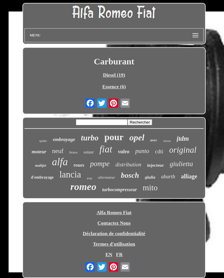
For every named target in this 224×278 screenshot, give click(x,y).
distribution (128, 164)
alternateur (106, 177)
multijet (40, 165)
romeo (83, 186)
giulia (150, 177)
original (182, 149)
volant (88, 152)
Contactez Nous (114, 223)
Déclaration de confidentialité (114, 233)
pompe (100, 164)
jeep (89, 178)
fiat (105, 149)
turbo (90, 137)
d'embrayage (42, 177)
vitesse (167, 140)
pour (114, 137)
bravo (73, 152)
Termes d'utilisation (114, 244)
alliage (189, 176)
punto (142, 150)
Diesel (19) (114, 75)
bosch (130, 175)
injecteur (155, 165)
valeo (124, 151)
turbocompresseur (119, 189)
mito (150, 187)
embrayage (64, 139)
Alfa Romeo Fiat (114, 212)
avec (153, 140)
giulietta (181, 164)
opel (136, 137)
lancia (70, 174)
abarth (168, 177)
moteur (39, 151)
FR (119, 254)
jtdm (183, 138)
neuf (58, 150)
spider (43, 140)
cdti (159, 151)
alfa (60, 162)
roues (79, 165)
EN (108, 254)
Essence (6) (114, 86)
